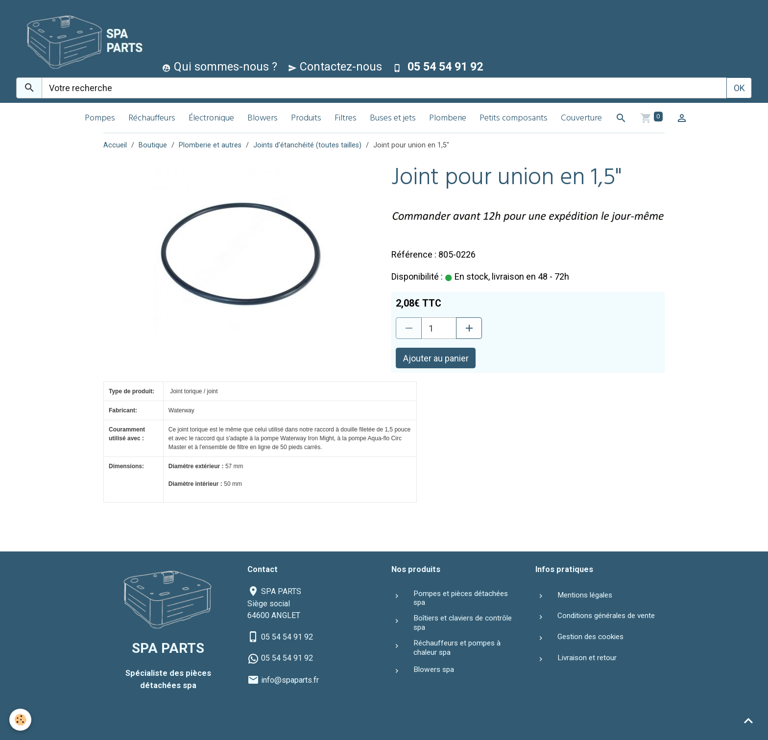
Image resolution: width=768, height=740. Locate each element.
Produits (306, 119)
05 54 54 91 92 (287, 637)
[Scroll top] (748, 720)
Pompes (100, 119)
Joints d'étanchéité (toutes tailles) (307, 145)
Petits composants (514, 119)
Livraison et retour (587, 657)
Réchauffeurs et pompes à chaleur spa (457, 647)
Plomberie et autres (210, 145)
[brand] (81, 40)
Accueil (115, 145)
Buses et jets (393, 119)
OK (739, 88)
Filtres (346, 119)
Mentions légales (584, 595)
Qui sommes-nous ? (219, 66)
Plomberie (447, 119)
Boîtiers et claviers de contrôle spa (462, 622)
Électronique (211, 119)
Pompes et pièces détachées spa (460, 598)
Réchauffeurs (151, 119)
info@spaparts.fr (290, 680)
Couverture (581, 119)
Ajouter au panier (436, 358)
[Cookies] (21, 720)
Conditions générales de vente (606, 615)
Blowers (262, 119)
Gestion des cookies (590, 636)
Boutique (153, 145)
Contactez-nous (335, 66)
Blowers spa (433, 669)
